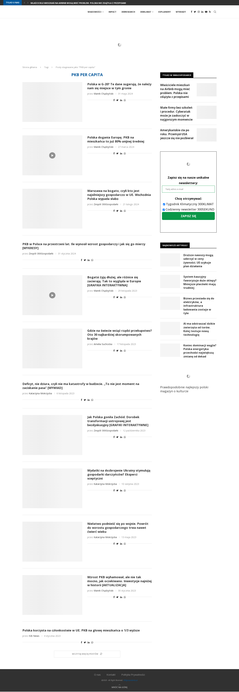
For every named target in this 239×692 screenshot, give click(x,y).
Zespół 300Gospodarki (106, 204)
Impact (112, 11)
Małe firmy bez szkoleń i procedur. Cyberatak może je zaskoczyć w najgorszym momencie (176, 113)
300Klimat (145, 11)
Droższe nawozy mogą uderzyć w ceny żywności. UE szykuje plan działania (198, 260)
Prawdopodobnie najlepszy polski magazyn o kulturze (186, 381)
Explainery (164, 11)
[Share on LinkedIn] (121, 100)
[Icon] (52, 155)
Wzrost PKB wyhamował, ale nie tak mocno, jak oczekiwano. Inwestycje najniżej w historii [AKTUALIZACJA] (119, 581)
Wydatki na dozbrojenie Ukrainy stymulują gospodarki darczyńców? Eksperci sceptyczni (118, 475)
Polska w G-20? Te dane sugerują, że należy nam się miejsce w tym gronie (119, 86)
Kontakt (111, 674)
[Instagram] (199, 11)
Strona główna (29, 67)
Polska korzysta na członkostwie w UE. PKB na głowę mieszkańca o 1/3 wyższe (81, 630)
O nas (97, 674)
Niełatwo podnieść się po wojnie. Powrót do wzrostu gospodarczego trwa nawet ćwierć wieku (117, 528)
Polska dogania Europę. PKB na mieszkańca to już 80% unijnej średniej (115, 139)
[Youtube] (206, 11)
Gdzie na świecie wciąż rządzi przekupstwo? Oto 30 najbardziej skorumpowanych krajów (119, 335)
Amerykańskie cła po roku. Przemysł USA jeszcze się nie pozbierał (176, 134)
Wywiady (181, 11)
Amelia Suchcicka (103, 344)
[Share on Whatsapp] (125, 100)
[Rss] (210, 11)
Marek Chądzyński (103, 93)
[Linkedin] (202, 11)
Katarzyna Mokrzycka (40, 393)
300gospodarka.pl (130, 680)
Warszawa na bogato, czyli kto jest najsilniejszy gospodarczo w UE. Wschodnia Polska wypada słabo (119, 195)
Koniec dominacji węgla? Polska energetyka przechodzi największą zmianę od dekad (199, 351)
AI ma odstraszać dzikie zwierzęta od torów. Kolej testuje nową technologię (199, 329)
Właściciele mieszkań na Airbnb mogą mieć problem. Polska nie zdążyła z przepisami (78, 3)
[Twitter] (195, 11)
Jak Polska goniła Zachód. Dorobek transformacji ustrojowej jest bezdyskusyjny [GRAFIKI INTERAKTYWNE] (117, 421)
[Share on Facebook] (114, 100)
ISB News (34, 636)
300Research (128, 11)
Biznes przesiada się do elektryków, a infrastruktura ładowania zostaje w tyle (198, 306)
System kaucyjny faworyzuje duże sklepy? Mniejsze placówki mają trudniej (199, 282)
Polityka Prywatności (133, 674)
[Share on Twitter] (117, 100)
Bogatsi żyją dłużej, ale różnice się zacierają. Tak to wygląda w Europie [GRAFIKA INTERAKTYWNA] (114, 281)
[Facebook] (191, 11)
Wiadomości (94, 11)
